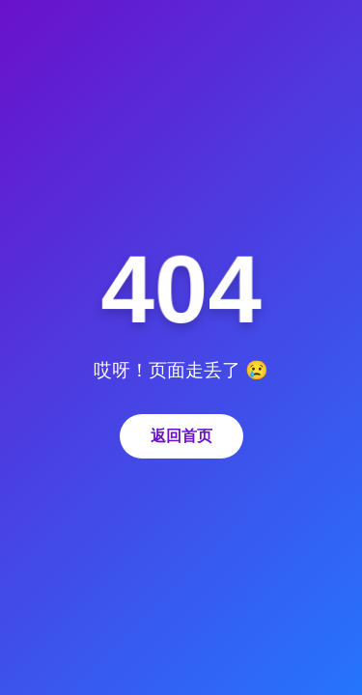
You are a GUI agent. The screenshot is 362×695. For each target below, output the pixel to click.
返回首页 (181, 436)
